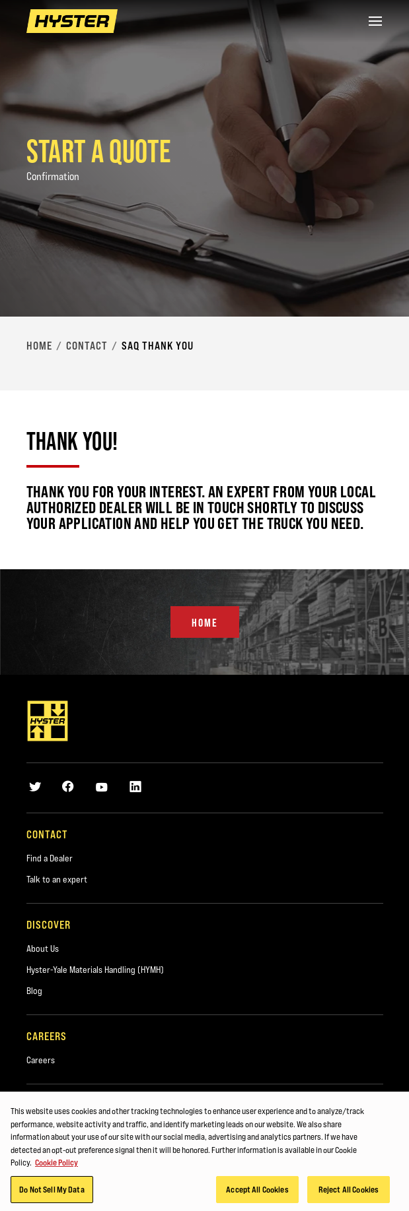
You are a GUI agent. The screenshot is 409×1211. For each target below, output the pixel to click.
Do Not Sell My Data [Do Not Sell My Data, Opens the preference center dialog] (51, 1193)
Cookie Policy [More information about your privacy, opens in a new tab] (56, 1166)
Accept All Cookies (257, 1193)
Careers (40, 1060)
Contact (87, 345)
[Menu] (375, 21)
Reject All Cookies (348, 1193)
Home (39, 345)
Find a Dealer (49, 858)
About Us (42, 948)
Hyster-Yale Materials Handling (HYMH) (95, 969)
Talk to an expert (56, 879)
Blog (34, 990)
